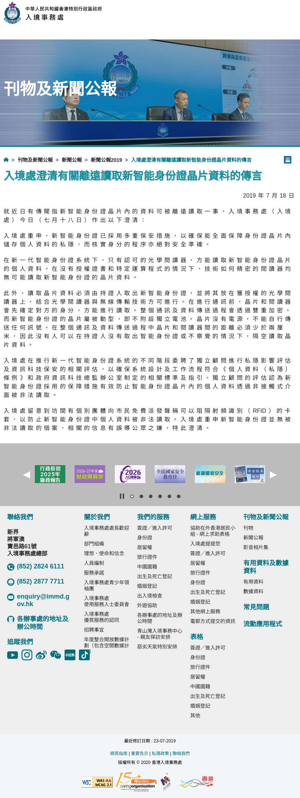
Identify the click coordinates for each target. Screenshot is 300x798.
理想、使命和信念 (104, 553)
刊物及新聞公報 (35, 160)
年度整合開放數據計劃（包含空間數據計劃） (106, 646)
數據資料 (253, 591)
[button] (26, 474)
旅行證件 (147, 557)
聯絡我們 (181, 753)
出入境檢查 (149, 596)
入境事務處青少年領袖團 (106, 585)
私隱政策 (160, 753)
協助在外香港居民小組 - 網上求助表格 (212, 531)
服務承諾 (94, 573)
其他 (195, 715)
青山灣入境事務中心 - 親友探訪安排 (159, 634)
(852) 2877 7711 (35, 582)
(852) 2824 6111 (35, 567)
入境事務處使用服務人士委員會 (106, 601)
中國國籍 (147, 567)
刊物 (248, 528)
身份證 (144, 537)
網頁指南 (118, 753)
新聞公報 (72, 160)
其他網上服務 (205, 611)
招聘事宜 (94, 630)
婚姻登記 (147, 586)
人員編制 (94, 563)
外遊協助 (147, 605)
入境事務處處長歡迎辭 (106, 531)
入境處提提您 (205, 544)
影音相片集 (255, 547)
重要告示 (139, 753)
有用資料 (253, 582)
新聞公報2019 (106, 160)
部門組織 (94, 544)
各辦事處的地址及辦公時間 (38, 623)
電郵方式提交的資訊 (212, 621)
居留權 (144, 547)
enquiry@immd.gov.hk (38, 600)
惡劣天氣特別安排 (157, 647)
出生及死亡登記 (154, 576)
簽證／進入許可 (154, 528)
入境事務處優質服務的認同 (101, 617)
